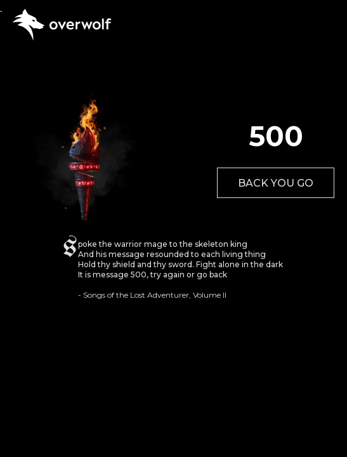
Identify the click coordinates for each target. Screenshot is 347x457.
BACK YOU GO (275, 183)
